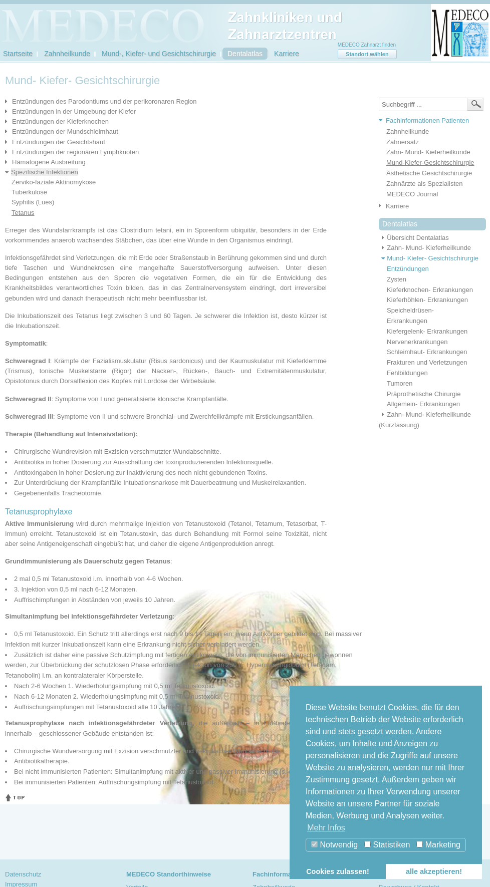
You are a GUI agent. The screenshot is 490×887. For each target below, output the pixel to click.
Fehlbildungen (407, 373)
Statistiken (387, 844)
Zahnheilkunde (67, 54)
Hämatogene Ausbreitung (49, 162)
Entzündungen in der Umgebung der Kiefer (74, 111)
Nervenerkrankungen (417, 342)
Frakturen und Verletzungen (427, 362)
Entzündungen (408, 268)
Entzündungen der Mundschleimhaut (65, 131)
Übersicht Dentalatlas (414, 237)
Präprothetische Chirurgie (423, 394)
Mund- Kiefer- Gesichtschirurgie (428, 258)
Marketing (438, 844)
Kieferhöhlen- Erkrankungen (427, 300)
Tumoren (400, 383)
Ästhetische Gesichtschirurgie (429, 173)
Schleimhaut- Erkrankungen (427, 352)
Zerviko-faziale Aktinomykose (54, 182)
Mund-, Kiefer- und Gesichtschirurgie (159, 54)
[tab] (428, 121)
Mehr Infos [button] (326, 827)
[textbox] (431, 104)
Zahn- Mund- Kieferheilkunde (428, 152)
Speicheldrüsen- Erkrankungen (410, 316)
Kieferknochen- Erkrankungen (430, 289)
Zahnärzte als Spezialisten (424, 183)
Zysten (396, 279)
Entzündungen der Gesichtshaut (58, 142)
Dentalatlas (245, 54)
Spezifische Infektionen (44, 172)
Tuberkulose (29, 192)
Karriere (286, 54)
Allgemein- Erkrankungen (423, 404)
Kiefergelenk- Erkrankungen (427, 331)
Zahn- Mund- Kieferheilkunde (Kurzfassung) (425, 420)
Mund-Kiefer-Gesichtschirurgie (430, 162)
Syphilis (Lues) (33, 202)
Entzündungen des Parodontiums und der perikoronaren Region (104, 101)
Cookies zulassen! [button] (337, 871)
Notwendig (334, 844)
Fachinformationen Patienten (427, 120)
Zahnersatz (402, 142)
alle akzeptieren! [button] (434, 871)
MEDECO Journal (412, 194)
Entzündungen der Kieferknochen (60, 121)
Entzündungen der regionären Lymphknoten (75, 152)
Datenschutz (23, 874)
